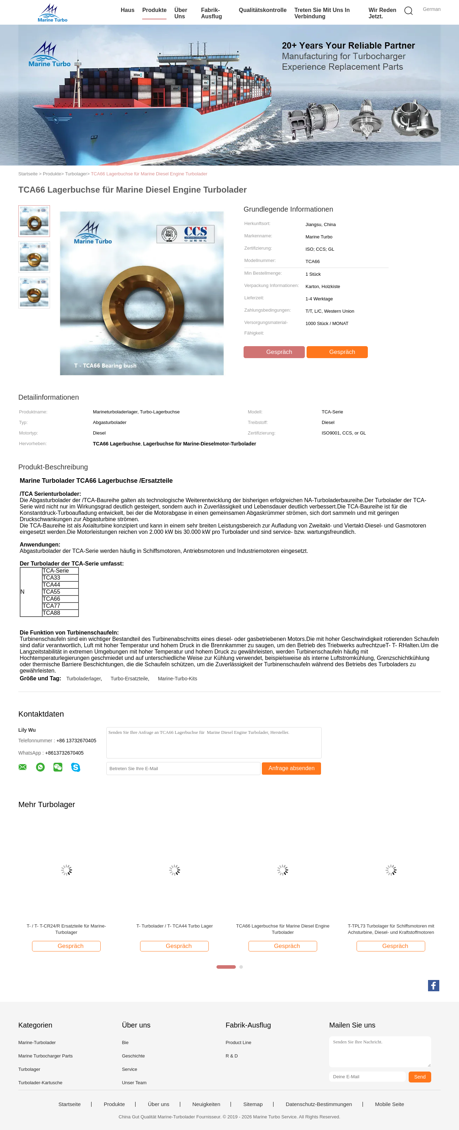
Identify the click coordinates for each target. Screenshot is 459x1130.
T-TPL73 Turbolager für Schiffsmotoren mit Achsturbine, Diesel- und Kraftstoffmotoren (391, 929)
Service (129, 1069)
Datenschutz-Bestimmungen (319, 1104)
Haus (127, 10)
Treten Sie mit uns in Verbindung (322, 13)
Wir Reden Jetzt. (382, 13)
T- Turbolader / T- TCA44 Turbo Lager (174, 926)
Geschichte (133, 1056)
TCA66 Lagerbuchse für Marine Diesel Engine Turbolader (149, 173)
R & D (232, 1056)
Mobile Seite (389, 1104)
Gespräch (275, 352)
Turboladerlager (83, 678)
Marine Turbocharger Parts (45, 1056)
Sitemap (253, 1104)
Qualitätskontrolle (263, 10)
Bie (125, 1042)
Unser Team (134, 1082)
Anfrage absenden (292, 768)
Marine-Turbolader (37, 1042)
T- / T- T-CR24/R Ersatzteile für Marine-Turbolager (66, 929)
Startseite (69, 1104)
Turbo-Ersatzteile (129, 678)
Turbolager (29, 1069)
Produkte (154, 10)
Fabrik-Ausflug (211, 13)
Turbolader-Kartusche (40, 1082)
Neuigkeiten (206, 1104)
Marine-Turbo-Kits (177, 678)
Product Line (238, 1042)
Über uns (180, 13)
